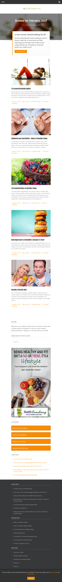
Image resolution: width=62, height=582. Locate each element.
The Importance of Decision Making (23, 540)
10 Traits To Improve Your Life (21, 543)
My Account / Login (18, 552)
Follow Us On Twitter (19, 441)
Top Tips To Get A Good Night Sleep (23, 459)
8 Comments (45, 304)
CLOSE (31, 578)
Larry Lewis (26, 101)
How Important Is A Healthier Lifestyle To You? (27, 240)
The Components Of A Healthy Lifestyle (24, 529)
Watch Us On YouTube (19, 428)
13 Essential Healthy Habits (21, 88)
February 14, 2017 (16, 253)
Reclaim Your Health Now (20, 508)
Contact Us (16, 563)
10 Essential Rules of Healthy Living (23, 188)
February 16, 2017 (16, 203)
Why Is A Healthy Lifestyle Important (23, 526)
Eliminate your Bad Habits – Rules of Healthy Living (29, 138)
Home (23, 25)
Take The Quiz (20, 51)
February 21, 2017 (16, 101)
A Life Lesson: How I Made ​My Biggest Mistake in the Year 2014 (30, 462)
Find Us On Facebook (19, 435)
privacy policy (53, 572)
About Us (16, 566)
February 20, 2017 (16, 151)
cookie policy (31, 574)
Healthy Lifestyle (36, 101)
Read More (15, 103)
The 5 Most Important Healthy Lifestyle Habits (25, 475)
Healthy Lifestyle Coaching (20, 555)
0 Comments (45, 101)
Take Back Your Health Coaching (22, 559)
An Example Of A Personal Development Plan (25, 536)
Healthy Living (36, 203)
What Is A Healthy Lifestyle (20, 522)
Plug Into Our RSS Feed (20, 448)
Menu (31, 2)
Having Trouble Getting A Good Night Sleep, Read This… (28, 466)
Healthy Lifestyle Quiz (19, 289)
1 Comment (44, 203)
